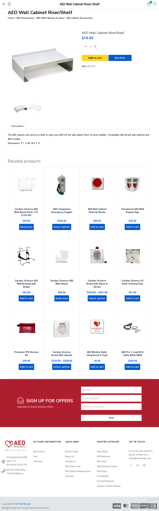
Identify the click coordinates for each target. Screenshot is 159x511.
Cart (35, 452)
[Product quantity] (90, 46)
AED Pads (101, 457)
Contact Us (70, 457)
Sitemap (69, 472)
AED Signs (102, 467)
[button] (149, 4)
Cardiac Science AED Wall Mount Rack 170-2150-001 (26, 210)
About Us (69, 452)
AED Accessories (25, 18)
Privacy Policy (28, 504)
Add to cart (95, 58)
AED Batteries (103, 452)
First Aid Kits (103, 472)
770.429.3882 (13, 469)
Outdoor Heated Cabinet (108, 482)
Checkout (38, 457)
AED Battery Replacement (78, 467)
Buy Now (120, 58)
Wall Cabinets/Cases (107, 462)
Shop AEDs (102, 447)
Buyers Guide (71, 447)
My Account (39, 447)
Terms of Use (42, 504)
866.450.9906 (13, 466)
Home (11, 18)
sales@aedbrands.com (140, 454)
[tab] (17, 126)
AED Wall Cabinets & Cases (50, 18)
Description (18, 126)
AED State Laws (73, 462)
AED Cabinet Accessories (80, 18)
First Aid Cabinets (105, 477)
